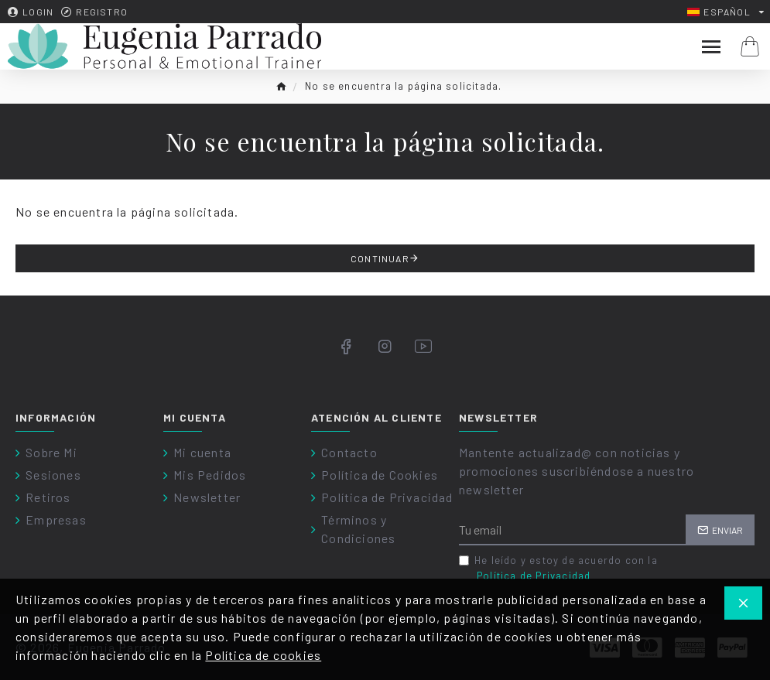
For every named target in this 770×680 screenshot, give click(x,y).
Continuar (380, 258)
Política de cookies (263, 655)
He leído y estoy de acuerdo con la (558, 568)
